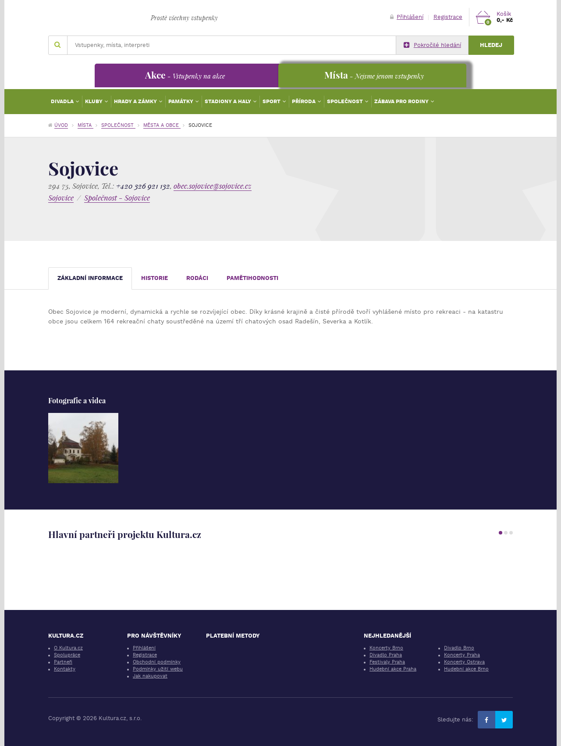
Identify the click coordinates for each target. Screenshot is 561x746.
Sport (272, 101)
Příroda (304, 101)
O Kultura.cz (68, 648)
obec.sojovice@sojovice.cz (213, 185)
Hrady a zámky (136, 101)
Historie (154, 278)
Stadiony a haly (228, 101)
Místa (85, 125)
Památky (181, 101)
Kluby (94, 101)
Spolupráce (67, 655)
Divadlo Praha (385, 655)
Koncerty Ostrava (464, 662)
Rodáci (197, 278)
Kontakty (64, 669)
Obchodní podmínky (157, 662)
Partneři (63, 662)
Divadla (63, 101)
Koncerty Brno (386, 648)
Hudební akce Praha (392, 669)
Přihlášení (406, 17)
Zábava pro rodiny (402, 101)
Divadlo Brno (459, 648)
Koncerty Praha (462, 655)
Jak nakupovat (150, 676)
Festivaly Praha (387, 662)
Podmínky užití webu (158, 669)
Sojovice (61, 197)
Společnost (345, 101)
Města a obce (162, 125)
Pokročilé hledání (432, 45)
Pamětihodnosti (252, 278)
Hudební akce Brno (466, 669)
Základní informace (90, 278)
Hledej (491, 45)
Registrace (447, 17)
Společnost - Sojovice (117, 197)
